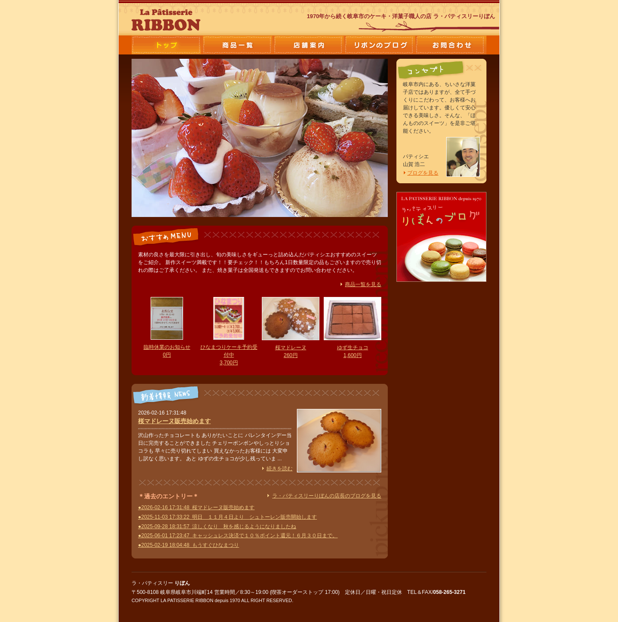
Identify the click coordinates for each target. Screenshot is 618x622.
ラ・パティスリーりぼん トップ (167, 44)
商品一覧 (238, 44)
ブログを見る (422, 173)
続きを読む (280, 469)
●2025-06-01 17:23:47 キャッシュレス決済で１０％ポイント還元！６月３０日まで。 (238, 536)
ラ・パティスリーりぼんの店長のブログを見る (326, 496)
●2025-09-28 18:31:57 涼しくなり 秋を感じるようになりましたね (217, 526)
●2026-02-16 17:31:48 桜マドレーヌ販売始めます (196, 507)
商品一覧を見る (363, 284)
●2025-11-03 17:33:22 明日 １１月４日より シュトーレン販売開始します (227, 517)
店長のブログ (379, 44)
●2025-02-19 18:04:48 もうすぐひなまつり (188, 545)
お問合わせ (450, 44)
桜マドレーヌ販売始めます (174, 421)
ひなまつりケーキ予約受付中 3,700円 (229, 355)
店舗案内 (309, 44)
